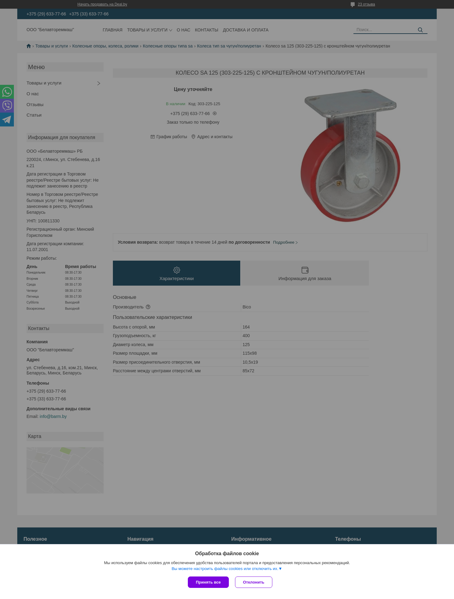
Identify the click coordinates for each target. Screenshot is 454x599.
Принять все (208, 582)
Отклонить (253, 582)
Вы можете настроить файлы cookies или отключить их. (224, 568)
